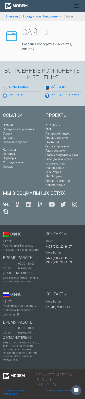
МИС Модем (53, 176)
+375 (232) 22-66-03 (58, 262)
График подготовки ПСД (61, 155)
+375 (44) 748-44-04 (58, 258)
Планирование (55, 150)
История (8, 137)
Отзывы (8, 166)
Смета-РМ (52, 142)
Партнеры (9, 158)
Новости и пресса (15, 142)
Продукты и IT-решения (18, 129)
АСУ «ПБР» (52, 125)
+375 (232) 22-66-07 (58, 246)
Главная (8, 125)
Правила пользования (58, 390)
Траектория (53, 172)
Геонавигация (54, 168)
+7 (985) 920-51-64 (57, 307)
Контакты (9, 149)
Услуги (7, 133)
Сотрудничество (14, 162)
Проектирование (56, 137)
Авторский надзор (58, 133)
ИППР (49, 129)
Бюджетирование (57, 146)
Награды (9, 154)
